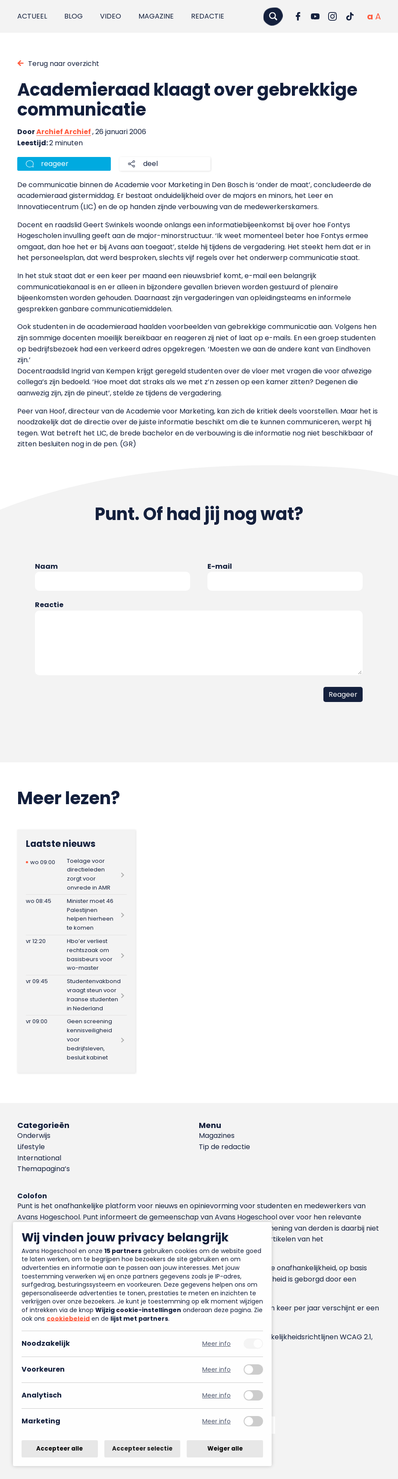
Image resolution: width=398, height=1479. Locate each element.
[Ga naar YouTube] (315, 16)
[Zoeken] (273, 16)
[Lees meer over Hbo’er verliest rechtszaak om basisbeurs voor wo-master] (76, 955)
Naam (46, 566)
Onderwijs (33, 1136)
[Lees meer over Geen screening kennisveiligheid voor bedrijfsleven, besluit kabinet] (76, 1039)
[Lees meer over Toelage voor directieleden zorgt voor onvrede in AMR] (76, 874)
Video (110, 16)
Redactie (207, 16)
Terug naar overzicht (63, 64)
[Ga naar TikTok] (349, 16)
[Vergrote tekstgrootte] (378, 16)
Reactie (49, 605)
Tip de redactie (224, 1147)
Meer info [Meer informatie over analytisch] (216, 1395)
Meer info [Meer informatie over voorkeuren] (216, 1370)
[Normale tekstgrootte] (370, 16)
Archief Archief (63, 132)
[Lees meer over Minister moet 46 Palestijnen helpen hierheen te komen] (76, 914)
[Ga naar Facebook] (298, 16)
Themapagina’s (43, 1169)
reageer (55, 164)
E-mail (219, 566)
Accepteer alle (59, 1449)
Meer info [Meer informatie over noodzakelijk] (216, 1344)
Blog (73, 16)
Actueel (32, 16)
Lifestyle (31, 1147)
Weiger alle (225, 1449)
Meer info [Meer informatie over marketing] (216, 1421)
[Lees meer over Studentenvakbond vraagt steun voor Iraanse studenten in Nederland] (76, 995)
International (39, 1158)
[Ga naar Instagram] (332, 16)
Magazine (156, 16)
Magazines (217, 1136)
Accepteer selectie (142, 1449)
